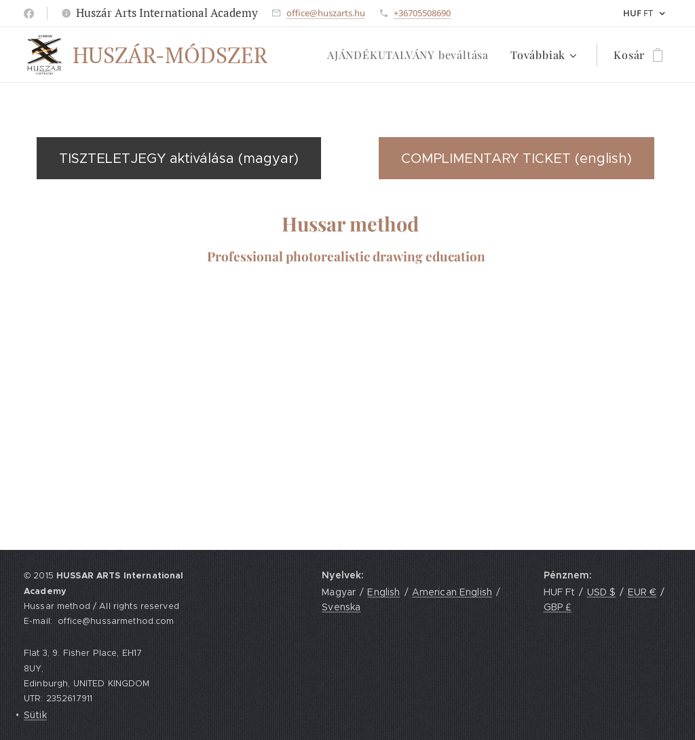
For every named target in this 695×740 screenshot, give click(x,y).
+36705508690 (422, 13)
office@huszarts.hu (325, 13)
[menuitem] (412, 55)
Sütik (35, 715)
